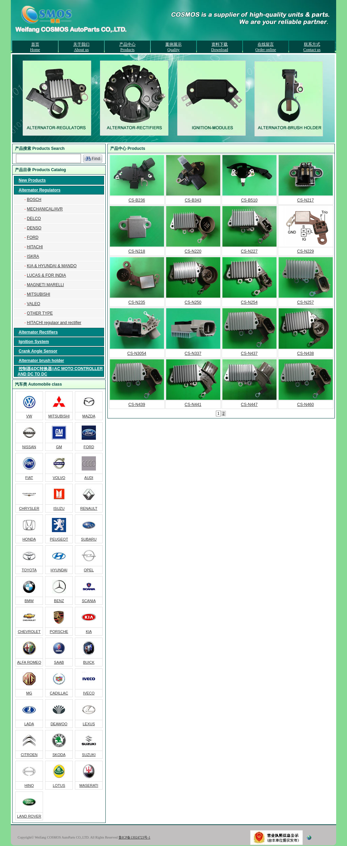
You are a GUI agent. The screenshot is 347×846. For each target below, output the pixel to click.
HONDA (29, 539)
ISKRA (33, 256)
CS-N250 (193, 302)
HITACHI (35, 247)
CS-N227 (249, 251)
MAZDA (89, 416)
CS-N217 (305, 200)
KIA (89, 632)
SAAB (59, 662)
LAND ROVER (29, 816)
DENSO (34, 228)
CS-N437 (249, 353)
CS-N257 (305, 302)
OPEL (89, 570)
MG (29, 693)
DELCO (34, 218)
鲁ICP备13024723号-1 (134, 837)
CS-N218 (136, 251)
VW (29, 416)
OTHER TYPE (40, 313)
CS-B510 (249, 200)
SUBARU (89, 539)
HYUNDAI (58, 570)
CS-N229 (305, 251)
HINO (29, 785)
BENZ (59, 601)
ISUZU (59, 508)
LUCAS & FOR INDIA (46, 275)
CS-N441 (193, 404)
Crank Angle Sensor (38, 351)
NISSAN (29, 447)
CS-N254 (249, 302)
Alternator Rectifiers (38, 332)
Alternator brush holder (41, 360)
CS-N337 (193, 353)
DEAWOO (58, 724)
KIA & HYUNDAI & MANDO (52, 266)
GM (59, 447)
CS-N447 (249, 404)
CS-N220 (193, 251)
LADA (29, 724)
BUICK (89, 662)
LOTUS (59, 785)
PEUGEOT (59, 539)
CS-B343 (193, 200)
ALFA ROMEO (29, 662)
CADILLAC (59, 693)
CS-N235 (136, 302)
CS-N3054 (136, 353)
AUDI (88, 478)
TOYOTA (29, 570)
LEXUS (89, 724)
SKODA (59, 755)
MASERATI (88, 785)
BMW (29, 601)
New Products (32, 180)
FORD (32, 237)
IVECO (89, 693)
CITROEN (29, 755)
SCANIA (89, 601)
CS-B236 (136, 200)
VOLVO (59, 478)
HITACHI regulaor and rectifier (54, 322)
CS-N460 (305, 404)
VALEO (33, 303)
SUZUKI (89, 755)
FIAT (29, 478)
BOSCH (34, 199)
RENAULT (89, 508)
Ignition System (34, 341)
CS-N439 (136, 404)
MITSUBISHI (38, 294)
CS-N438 (305, 353)
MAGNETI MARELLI (45, 284)
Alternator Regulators (39, 190)
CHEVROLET (29, 632)
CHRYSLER (29, 508)
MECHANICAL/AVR (45, 209)
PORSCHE (59, 632)
